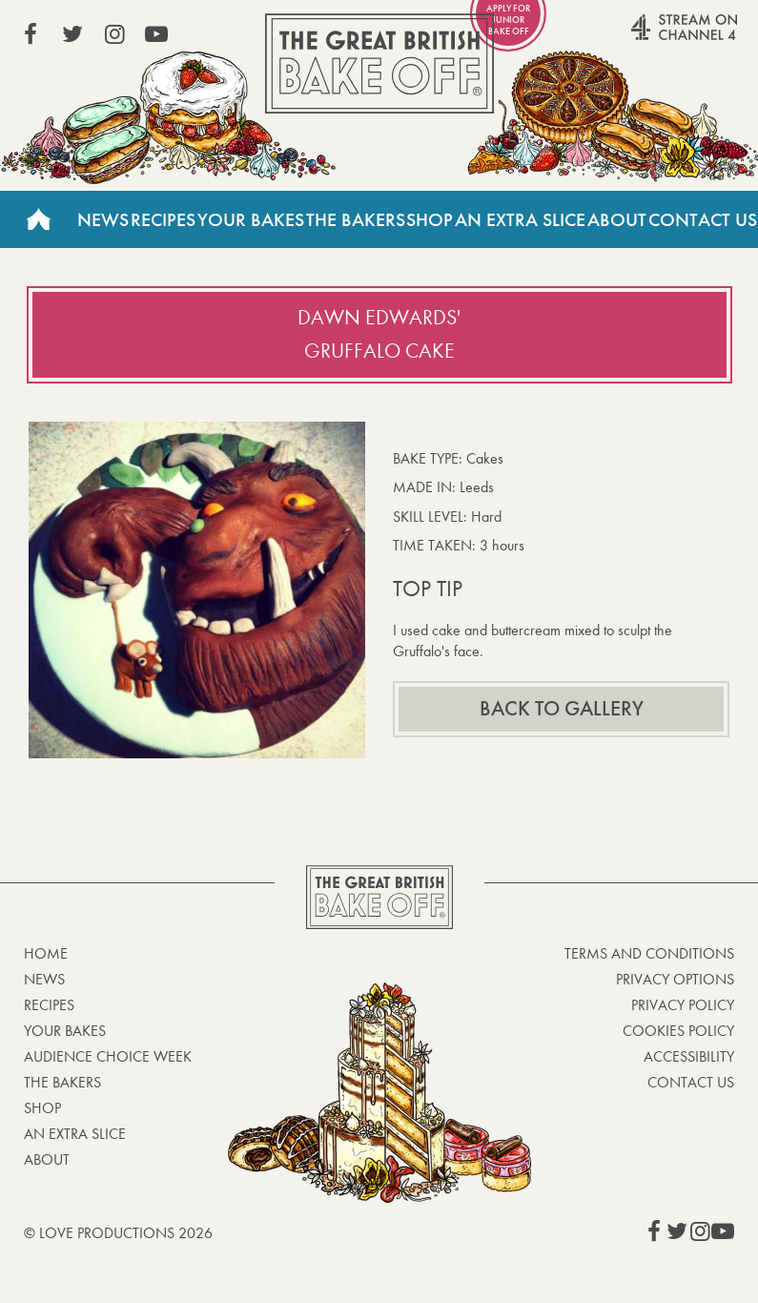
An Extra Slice (520, 219)
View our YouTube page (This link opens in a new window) (156, 34)
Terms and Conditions (649, 953)
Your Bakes (250, 219)
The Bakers (355, 219)
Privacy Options (675, 979)
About (616, 219)
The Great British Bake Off (379, 63)
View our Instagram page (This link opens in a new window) (114, 34)
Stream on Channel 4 (647, 37)
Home (38, 219)
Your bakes (65, 1031)
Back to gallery (562, 708)
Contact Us (702, 219)
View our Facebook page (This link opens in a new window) (30, 34)
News (103, 219)
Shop (429, 219)
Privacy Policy (682, 1005)
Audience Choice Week (108, 1056)
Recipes (163, 219)
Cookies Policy (678, 1031)
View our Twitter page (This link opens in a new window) (72, 34)
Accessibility (689, 1056)
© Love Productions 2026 (118, 1233)
